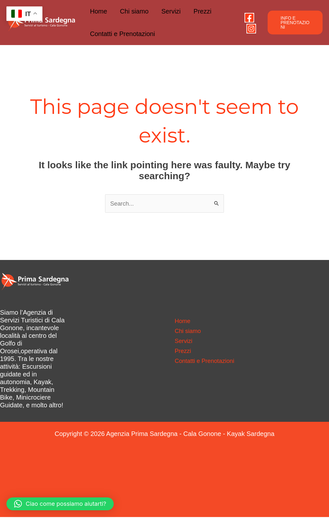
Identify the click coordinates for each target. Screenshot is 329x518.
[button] (295, 22)
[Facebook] (249, 18)
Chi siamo (134, 11)
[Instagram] (251, 28)
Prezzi (202, 11)
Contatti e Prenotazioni (122, 33)
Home (98, 11)
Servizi (171, 11)
